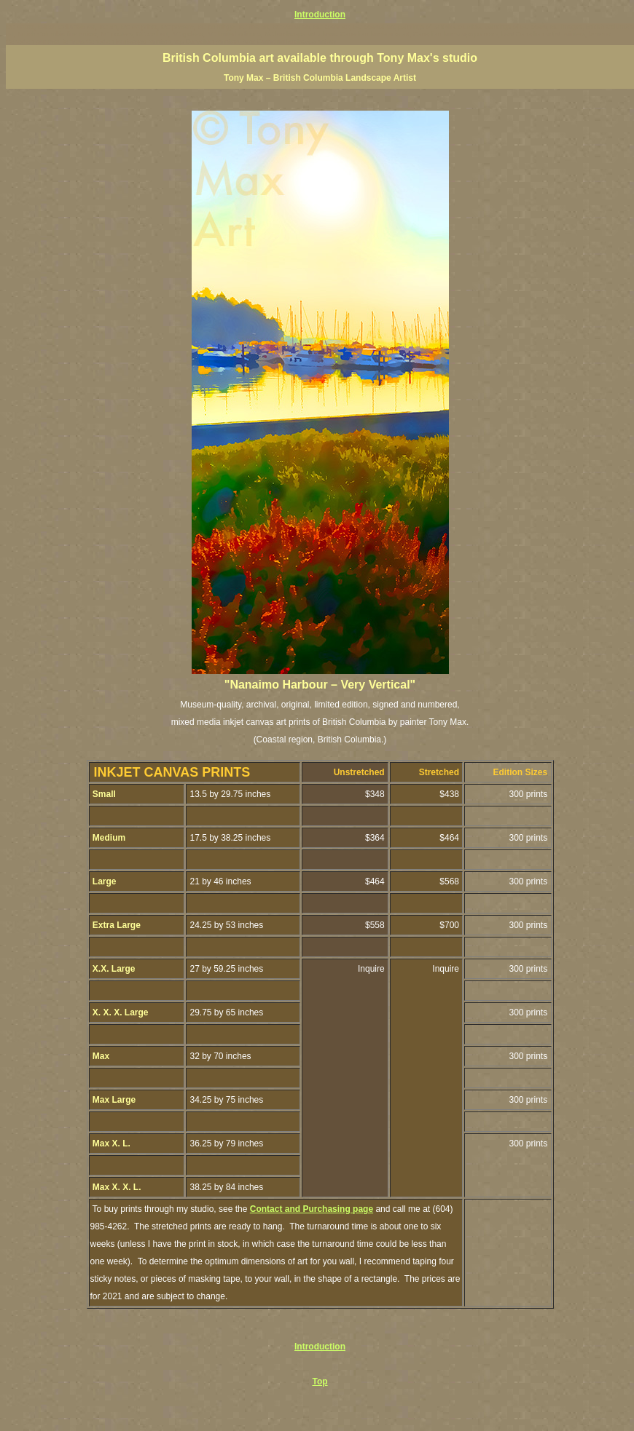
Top (319, 1381)
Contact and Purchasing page (311, 1209)
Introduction (319, 14)
